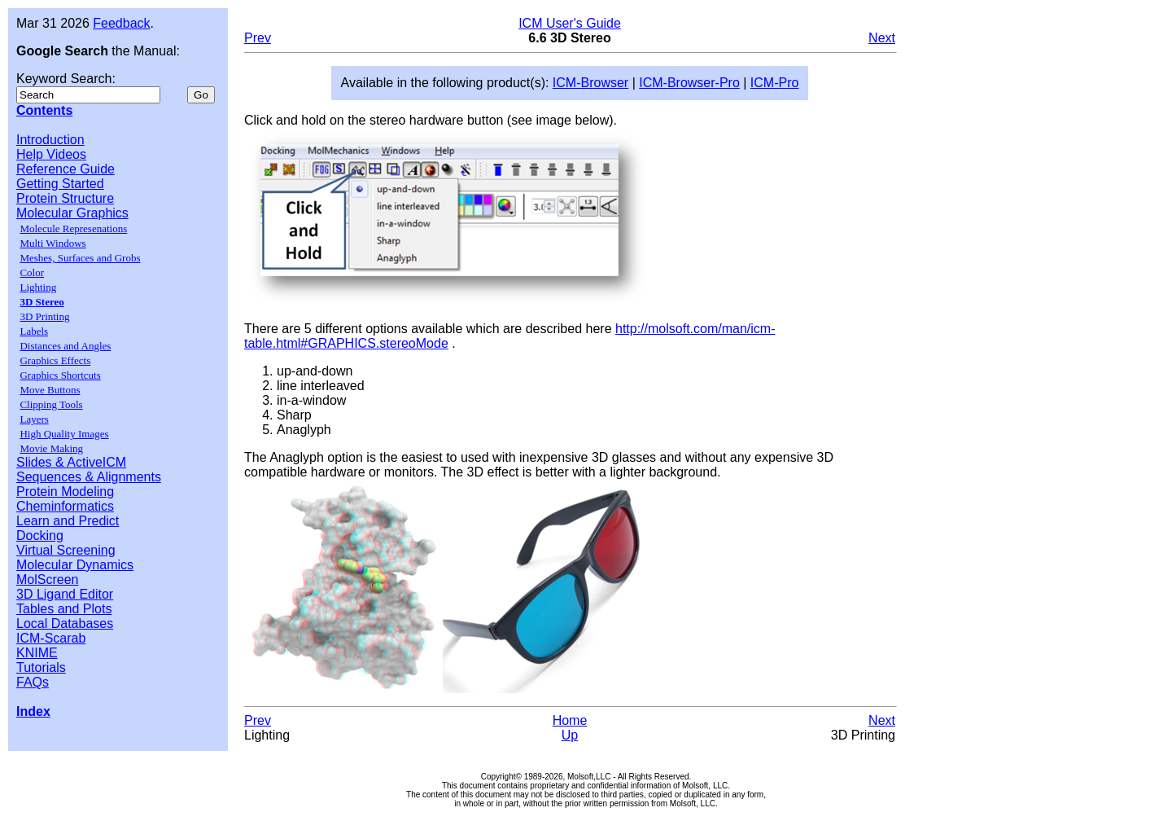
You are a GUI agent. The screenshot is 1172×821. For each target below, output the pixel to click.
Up (570, 735)
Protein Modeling (65, 491)
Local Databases (64, 623)
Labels (34, 331)
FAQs (32, 682)
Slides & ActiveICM (71, 462)
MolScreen (47, 579)
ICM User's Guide (569, 23)
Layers (34, 419)
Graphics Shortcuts (60, 375)
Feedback (121, 23)
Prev (257, 38)
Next (881, 38)
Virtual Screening (66, 550)
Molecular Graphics (72, 213)
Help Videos (51, 154)
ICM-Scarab (50, 638)
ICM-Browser (590, 83)
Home (570, 720)
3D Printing (44, 316)
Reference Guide (65, 169)
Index (33, 711)
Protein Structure (65, 198)
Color (32, 272)
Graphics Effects (55, 360)
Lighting (38, 287)
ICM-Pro (774, 83)
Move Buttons (50, 390)
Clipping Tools (51, 404)
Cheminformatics (65, 506)
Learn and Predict (67, 521)
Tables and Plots (64, 609)
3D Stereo (41, 302)
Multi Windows (52, 243)
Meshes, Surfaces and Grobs (80, 258)
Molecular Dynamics (74, 565)
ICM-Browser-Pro (689, 83)
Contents (44, 110)
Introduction (50, 140)
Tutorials (41, 667)
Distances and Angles (65, 346)
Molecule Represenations (73, 228)
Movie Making (51, 448)
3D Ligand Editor (64, 594)
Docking (39, 535)
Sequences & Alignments (88, 477)
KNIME (37, 653)
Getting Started (60, 184)
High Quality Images (64, 434)
